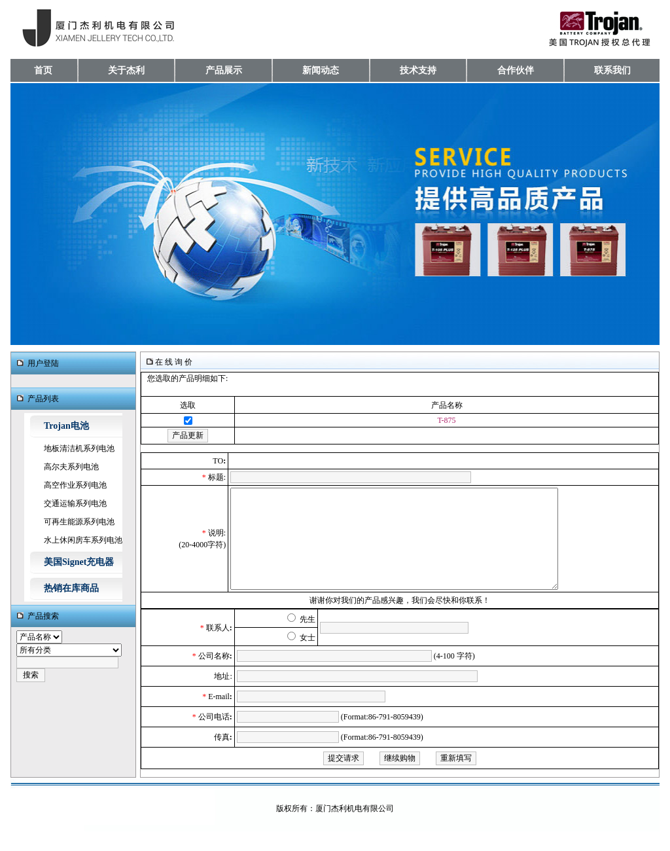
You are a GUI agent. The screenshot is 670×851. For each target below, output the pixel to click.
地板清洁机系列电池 (79, 448)
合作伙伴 (515, 70)
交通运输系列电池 (75, 503)
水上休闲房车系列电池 (83, 540)
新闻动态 (320, 70)
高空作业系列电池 (75, 485)
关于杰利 (126, 70)
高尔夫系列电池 (71, 466)
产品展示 (223, 70)
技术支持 (418, 70)
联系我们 (612, 70)
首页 (43, 70)
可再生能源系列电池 (79, 521)
